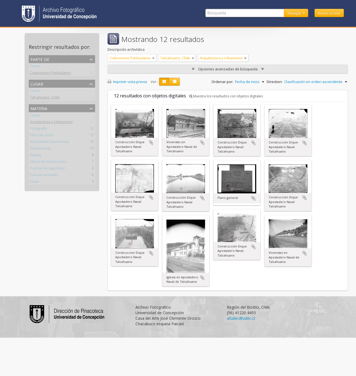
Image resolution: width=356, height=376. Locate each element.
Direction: (274, 81)
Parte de (39, 59)
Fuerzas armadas (44, 175)
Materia (38, 108)
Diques (35, 155)
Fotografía (38, 129)
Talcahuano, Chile (45, 98)
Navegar (294, 12)
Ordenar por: (222, 81)
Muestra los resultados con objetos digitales (226, 96)
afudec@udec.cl (241, 318)
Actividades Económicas (49, 142)
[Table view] (174, 82)
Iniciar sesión (329, 12)
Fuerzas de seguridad (47, 169)
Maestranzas (40, 149)
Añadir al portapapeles (151, 142)
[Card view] (164, 82)
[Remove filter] (153, 58)
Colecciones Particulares (50, 73)
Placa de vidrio (42, 136)
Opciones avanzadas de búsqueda (227, 68)
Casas (34, 182)
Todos (35, 67)
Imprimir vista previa (127, 81)
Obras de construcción (48, 162)
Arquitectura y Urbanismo (51, 122)
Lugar (36, 83)
